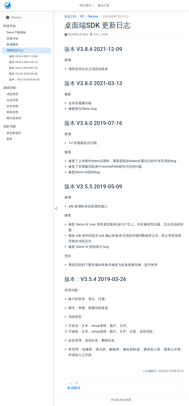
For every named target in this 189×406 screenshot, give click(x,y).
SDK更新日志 (15, 50)
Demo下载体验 (16, 32)
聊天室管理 (14, 118)
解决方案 (103, 5)
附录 (9, 139)
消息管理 (12, 94)
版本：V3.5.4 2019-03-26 (24, 79)
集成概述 (12, 44)
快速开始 (12, 38)
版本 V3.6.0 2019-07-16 (23, 67)
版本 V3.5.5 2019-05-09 (23, 73)
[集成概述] (124, 385)
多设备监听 (14, 133)
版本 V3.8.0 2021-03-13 (23, 62)
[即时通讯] (87, 5)
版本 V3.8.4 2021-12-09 (23, 56)
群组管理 (12, 112)
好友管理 (12, 106)
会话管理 (12, 100)
